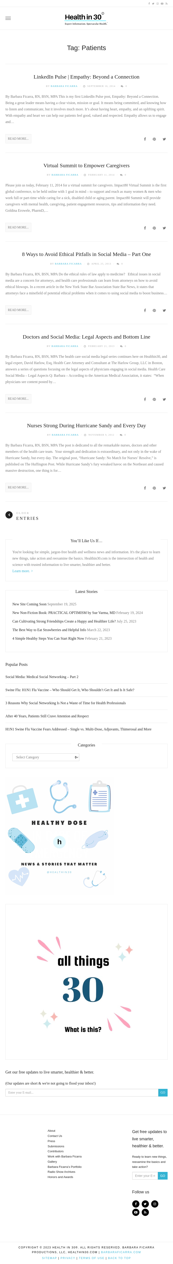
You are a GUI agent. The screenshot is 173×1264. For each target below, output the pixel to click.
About (51, 1130)
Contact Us (55, 1136)
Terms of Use (92, 1258)
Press (51, 1141)
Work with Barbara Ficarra (65, 1156)
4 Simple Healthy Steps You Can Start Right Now (48, 638)
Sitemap (49, 1258)
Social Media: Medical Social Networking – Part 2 (41, 677)
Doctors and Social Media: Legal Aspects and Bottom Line (86, 337)
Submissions (56, 1146)
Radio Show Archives (61, 1171)
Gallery (52, 1161)
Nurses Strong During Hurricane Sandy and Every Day (86, 425)
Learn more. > (22, 571)
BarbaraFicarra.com (121, 1252)
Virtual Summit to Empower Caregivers (86, 165)
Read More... (18, 138)
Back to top (119, 1258)
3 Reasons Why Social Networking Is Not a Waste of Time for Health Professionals (65, 703)
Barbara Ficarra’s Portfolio (65, 1167)
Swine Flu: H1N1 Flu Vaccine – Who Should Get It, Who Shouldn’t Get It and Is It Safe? (69, 690)
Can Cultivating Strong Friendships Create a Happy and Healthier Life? (64, 621)
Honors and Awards (60, 1177)
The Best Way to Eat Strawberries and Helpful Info (49, 630)
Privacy (68, 1258)
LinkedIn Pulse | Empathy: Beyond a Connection (86, 77)
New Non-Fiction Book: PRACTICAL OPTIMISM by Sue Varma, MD (63, 613)
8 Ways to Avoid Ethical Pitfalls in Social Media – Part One (86, 254)
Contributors (56, 1151)
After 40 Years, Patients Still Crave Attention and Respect (47, 716)
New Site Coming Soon (29, 604)
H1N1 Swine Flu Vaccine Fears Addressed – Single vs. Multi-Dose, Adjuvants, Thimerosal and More (78, 729)
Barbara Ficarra (64, 86)
